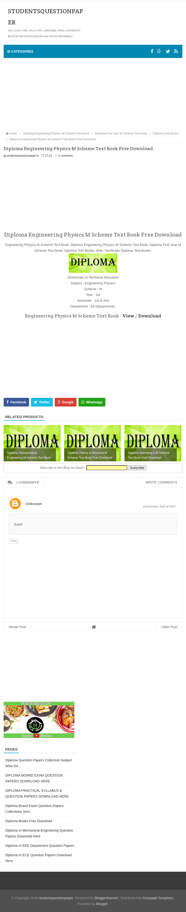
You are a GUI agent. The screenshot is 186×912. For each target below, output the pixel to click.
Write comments (161, 482)
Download (149, 316)
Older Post (169, 627)
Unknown (34, 504)
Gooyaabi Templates (158, 898)
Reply (13, 540)
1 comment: (66, 155)
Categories (20, 51)
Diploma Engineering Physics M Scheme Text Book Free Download (50, 139)
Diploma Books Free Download (28, 821)
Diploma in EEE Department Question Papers (39, 846)
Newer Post (17, 627)
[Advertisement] (93, 94)
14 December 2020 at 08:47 (159, 506)
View (128, 316)
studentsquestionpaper (56, 898)
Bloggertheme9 (106, 898)
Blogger (102, 904)
